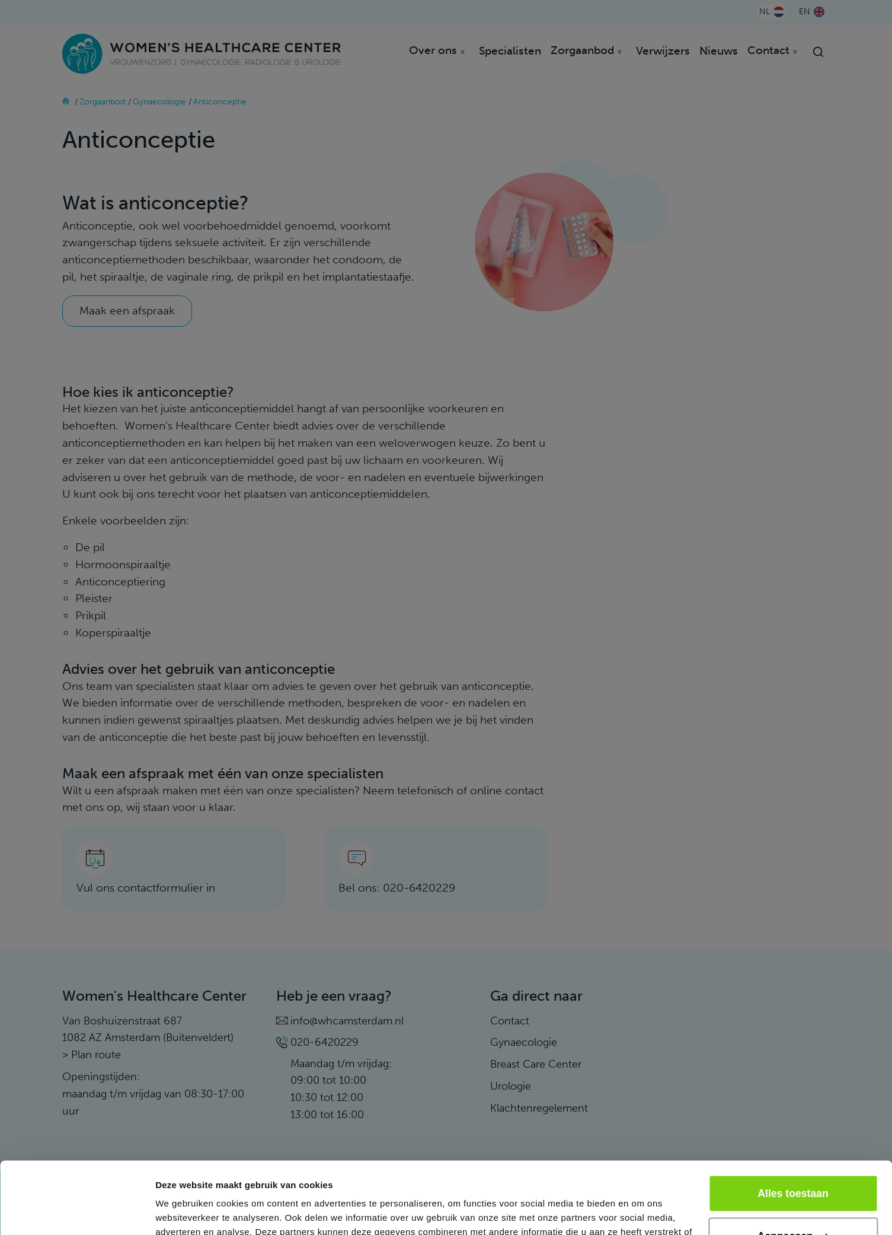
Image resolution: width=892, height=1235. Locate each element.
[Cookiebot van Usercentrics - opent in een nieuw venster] (77, 1212)
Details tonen (183, 1212)
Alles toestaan (792, 1126)
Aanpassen (793, 1168)
